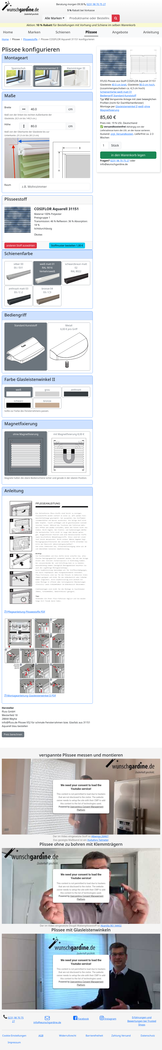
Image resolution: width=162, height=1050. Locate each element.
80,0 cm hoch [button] (146, 84)
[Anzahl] (104, 145)
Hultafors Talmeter (97, 840)
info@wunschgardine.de (47, 1020)
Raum (7, 185)
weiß (18, 392)
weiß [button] (141, 106)
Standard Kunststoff (25, 338)
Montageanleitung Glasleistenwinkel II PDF (34, 675)
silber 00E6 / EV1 (18, 269)
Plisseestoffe (30, 39)
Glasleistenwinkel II (47, 73)
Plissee (91, 32)
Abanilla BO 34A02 (110, 925)
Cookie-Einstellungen (14, 1035)
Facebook (81, 1018)
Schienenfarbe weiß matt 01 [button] (116, 92)
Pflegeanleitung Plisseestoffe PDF (47, 582)
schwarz (18, 403)
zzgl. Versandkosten (122, 134)
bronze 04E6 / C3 (47, 294)
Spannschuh (18, 73)
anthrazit (76, 392)
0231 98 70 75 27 (96, 4)
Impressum (14, 1042)
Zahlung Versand (121, 1035)
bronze (47, 403)
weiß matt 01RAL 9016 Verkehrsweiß (47, 271)
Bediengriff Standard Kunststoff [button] (118, 95)
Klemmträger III (76, 73)
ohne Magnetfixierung (25, 453)
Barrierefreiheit (94, 1035)
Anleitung (151, 32)
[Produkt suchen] (116, 18)
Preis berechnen (13, 734)
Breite (7, 107)
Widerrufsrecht (67, 1035)
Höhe (7, 124)
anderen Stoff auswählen (20, 245)
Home (8, 32)
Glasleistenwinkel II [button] (126, 106)
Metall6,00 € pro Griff (69, 338)
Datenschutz (148, 1035)
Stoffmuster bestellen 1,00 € (67, 245)
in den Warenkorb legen (128, 155)
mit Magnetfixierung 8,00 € (69, 453)
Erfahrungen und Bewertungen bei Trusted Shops (141, 1021)
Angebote (120, 32)
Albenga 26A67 (99, 836)
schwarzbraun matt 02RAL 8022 (76, 271)
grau (47, 392)
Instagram (108, 1018)
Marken (34, 32)
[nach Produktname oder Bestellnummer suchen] (89, 18)
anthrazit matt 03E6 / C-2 (18, 294)
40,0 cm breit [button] (119, 84)
